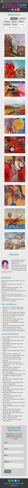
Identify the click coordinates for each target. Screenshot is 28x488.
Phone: (6, 449)
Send (7, 471)
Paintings (13, 18)
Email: (5, 455)
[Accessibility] (15, 9)
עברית (11, 9)
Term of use (7, 483)
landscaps (22, 18)
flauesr (14, 21)
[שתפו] (9, 481)
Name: (6, 443)
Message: (6, 461)
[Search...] (18, 9)
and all (15, 24)
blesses (7, 21)
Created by (14, 486)
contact (12, 439)
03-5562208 (17, 434)
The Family (7, 24)
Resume (22, 24)
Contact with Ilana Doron (14, 27)
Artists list (5, 18)
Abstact (21, 21)
